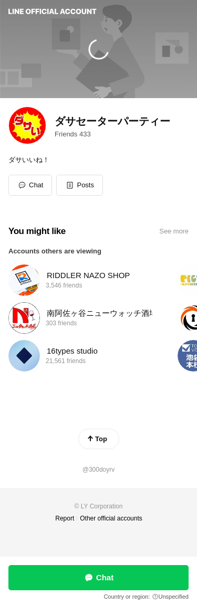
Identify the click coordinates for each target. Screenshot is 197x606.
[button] (79, 185)
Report (64, 518)
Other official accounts (111, 518)
